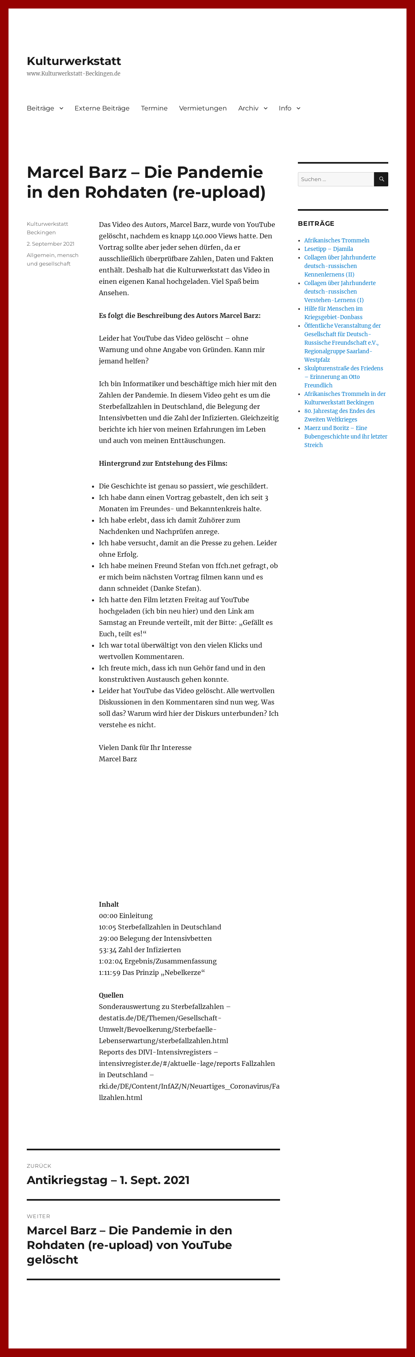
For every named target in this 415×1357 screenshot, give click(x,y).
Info (285, 108)
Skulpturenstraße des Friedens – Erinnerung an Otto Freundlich (343, 377)
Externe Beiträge (102, 108)
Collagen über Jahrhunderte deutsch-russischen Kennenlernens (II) (340, 266)
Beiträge (40, 108)
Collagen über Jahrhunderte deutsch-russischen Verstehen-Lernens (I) (340, 292)
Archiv (248, 108)
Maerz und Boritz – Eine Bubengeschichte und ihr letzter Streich (345, 437)
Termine (154, 108)
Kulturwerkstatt (74, 61)
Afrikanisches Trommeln (337, 240)
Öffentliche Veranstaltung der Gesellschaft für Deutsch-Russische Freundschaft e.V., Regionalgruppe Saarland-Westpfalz (342, 342)
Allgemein (41, 255)
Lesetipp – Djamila (328, 249)
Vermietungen (203, 108)
